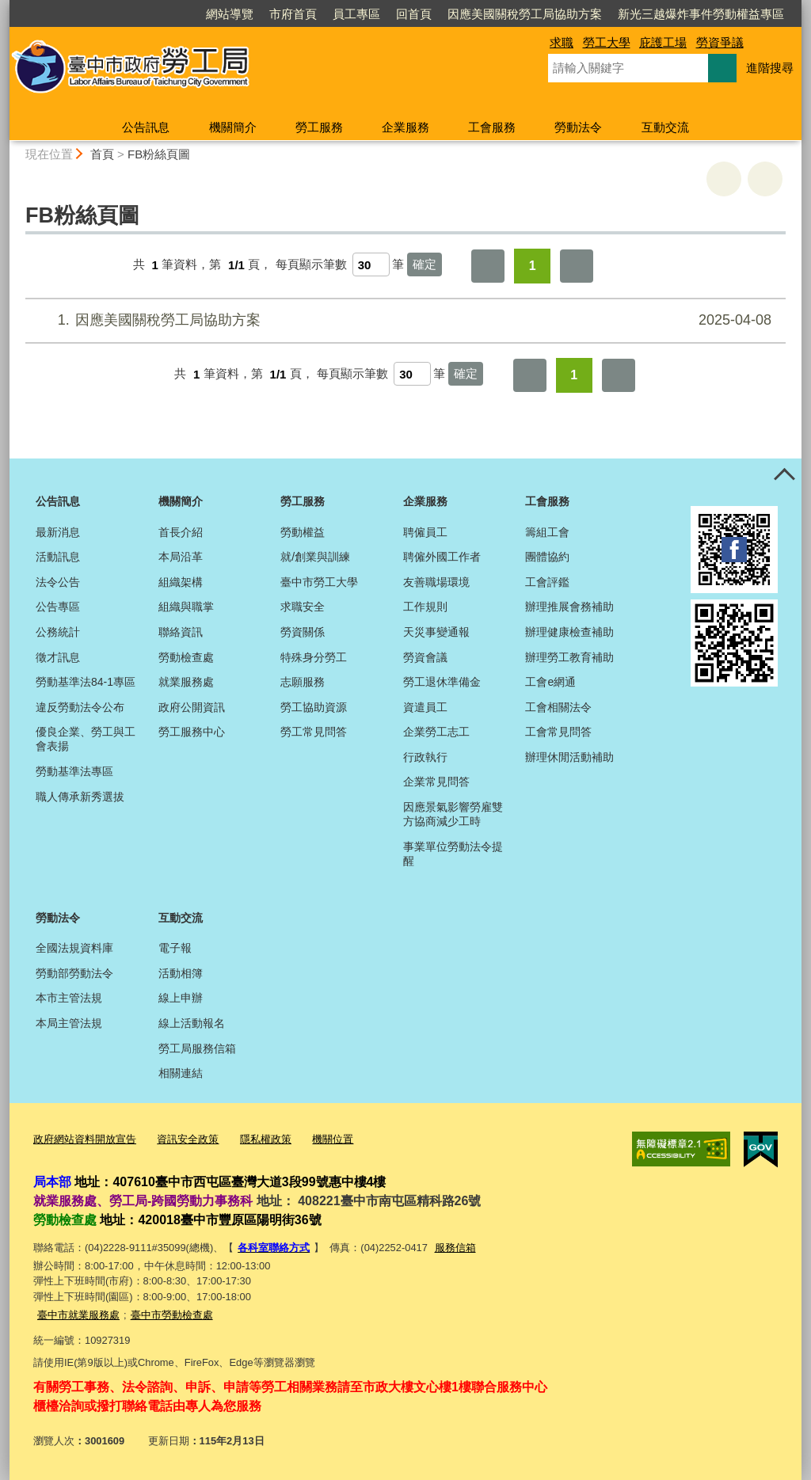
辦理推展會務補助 (569, 606)
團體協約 (547, 556)
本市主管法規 (69, 997)
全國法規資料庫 (74, 948)
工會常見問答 (558, 731)
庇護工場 (663, 42)
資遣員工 (425, 707)
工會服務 (492, 127)
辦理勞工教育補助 (569, 657)
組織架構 (180, 582)
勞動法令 (578, 127)
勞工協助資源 (313, 707)
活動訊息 (58, 556)
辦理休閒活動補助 (569, 757)
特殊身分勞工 (313, 657)
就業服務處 (186, 681)
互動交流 (665, 127)
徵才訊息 (58, 657)
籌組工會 (547, 532)
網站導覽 (229, 14)
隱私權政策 (265, 1139)
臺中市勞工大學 (319, 582)
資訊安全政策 (188, 1139)
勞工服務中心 (191, 731)
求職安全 (302, 606)
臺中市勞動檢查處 (172, 1315)
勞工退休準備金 (442, 681)
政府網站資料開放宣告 (84, 1139)
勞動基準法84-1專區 (85, 681)
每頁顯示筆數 (311, 265)
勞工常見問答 (313, 731)
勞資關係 (302, 632)
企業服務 (405, 127)
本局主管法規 (69, 1023)
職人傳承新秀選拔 (80, 796)
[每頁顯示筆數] (371, 264)
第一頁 (487, 266)
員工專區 (356, 14)
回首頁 (414, 14)
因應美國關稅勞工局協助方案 (524, 14)
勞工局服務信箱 (197, 1048)
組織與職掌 (186, 606)
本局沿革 (180, 556)
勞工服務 (319, 127)
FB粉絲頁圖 (159, 154)
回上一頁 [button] (765, 179)
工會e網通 (550, 681)
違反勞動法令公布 (80, 707)
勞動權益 (302, 532)
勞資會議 (425, 657)
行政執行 (425, 757)
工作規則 (425, 606)
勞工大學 (606, 42)
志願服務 (302, 681)
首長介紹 (180, 532)
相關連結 (180, 1073)
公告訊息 (145, 127)
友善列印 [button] (723, 179)
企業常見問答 (436, 781)
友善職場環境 (436, 582)
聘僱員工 (425, 532)
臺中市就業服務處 (78, 1315)
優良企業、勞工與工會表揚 (85, 738)
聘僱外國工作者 (442, 556)
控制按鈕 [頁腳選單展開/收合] (784, 475)
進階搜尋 (770, 67)
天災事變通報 (436, 632)
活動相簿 (180, 973)
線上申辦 (180, 997)
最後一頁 (576, 266)
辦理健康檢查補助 (569, 632)
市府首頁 (293, 14)
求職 (561, 42)
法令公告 (58, 582)
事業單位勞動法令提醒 (453, 853)
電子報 (175, 948)
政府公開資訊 (191, 707)
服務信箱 (455, 1248)
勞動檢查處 (186, 657)
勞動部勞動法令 (74, 973)
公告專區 (58, 606)
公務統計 (58, 632)
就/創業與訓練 (315, 556)
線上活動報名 (191, 1023)
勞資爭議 (720, 42)
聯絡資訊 (180, 632)
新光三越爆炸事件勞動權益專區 (701, 14)
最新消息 (58, 532)
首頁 (102, 154)
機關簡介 (233, 127)
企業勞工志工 (436, 731)
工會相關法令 (558, 707)
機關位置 (332, 1139)
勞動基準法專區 (74, 771)
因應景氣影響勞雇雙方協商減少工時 (453, 814)
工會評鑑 (547, 582)
